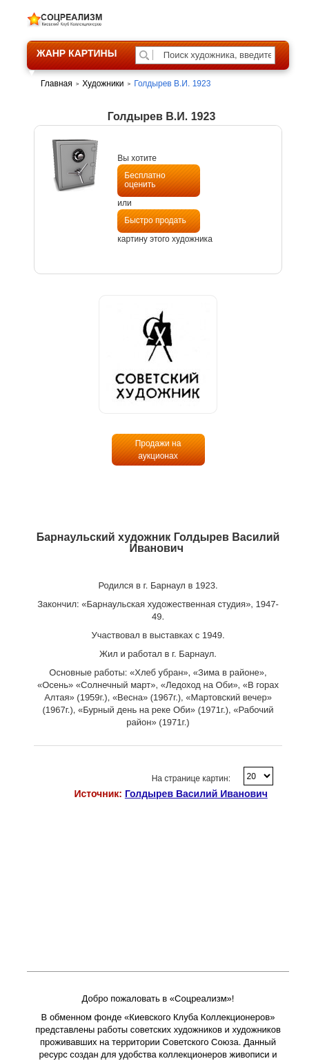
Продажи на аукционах (158, 450)
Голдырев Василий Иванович (196, 793)
